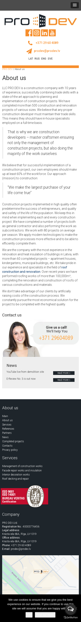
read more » (63, 372)
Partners (7, 432)
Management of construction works (22, 466)
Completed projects (13, 441)
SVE (50, 58)
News (5, 437)
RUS (37, 58)
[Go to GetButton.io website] (71, 617)
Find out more (45, 614)
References (8, 428)
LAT (31, 58)
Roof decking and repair (15, 478)
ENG (43, 58)
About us (7, 420)
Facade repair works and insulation (22, 470)
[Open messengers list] (70, 609)
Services (6, 424)
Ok (29, 614)
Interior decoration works (16, 474)
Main (5, 416)
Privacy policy (10, 449)
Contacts (7, 445)
